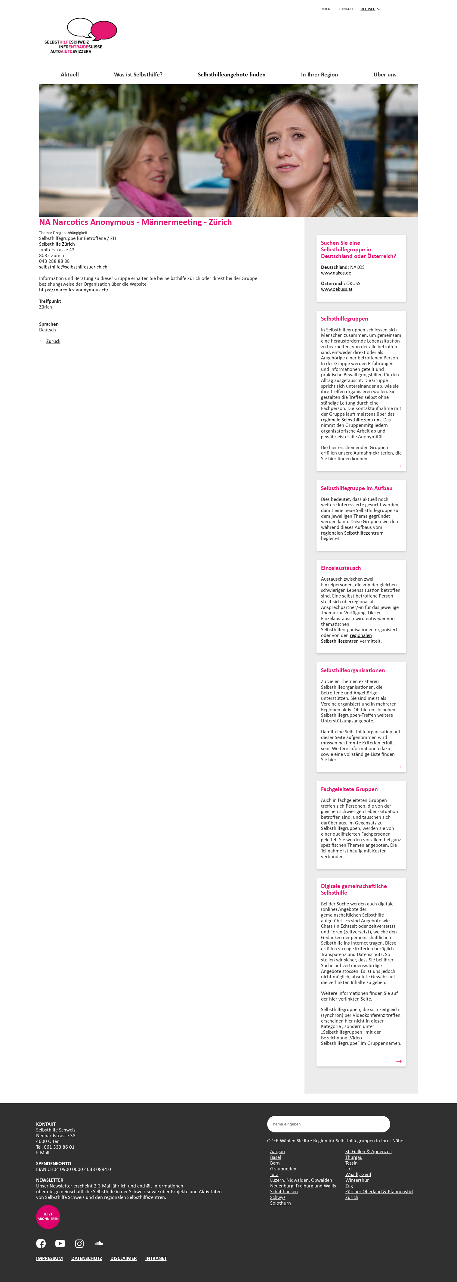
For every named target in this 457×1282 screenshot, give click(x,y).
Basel (275, 1156)
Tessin (351, 1162)
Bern (275, 1162)
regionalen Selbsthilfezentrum (352, 532)
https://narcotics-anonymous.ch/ (74, 289)
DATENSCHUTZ (86, 1258)
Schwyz (278, 1197)
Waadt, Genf (358, 1174)
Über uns (385, 74)
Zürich (351, 1197)
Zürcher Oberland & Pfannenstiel (379, 1191)
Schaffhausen (284, 1191)
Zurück (49, 341)
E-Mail (42, 1152)
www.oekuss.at (337, 288)
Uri (348, 1168)
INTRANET (156, 1258)
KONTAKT (346, 8)
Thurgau (354, 1156)
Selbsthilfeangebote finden (232, 74)
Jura (274, 1174)
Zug (349, 1185)
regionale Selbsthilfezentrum (351, 419)
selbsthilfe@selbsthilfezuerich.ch (73, 266)
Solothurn (280, 1202)
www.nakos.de (336, 272)
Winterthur (357, 1179)
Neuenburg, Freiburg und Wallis (303, 1185)
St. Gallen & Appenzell (368, 1151)
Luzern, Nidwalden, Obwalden (301, 1179)
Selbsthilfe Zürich (57, 243)
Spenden (323, 8)
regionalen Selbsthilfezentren (346, 638)
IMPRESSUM (49, 1258)
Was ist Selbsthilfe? (138, 74)
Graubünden (283, 1168)
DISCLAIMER (123, 1258)
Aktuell (70, 74)
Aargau (277, 1151)
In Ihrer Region (319, 74)
